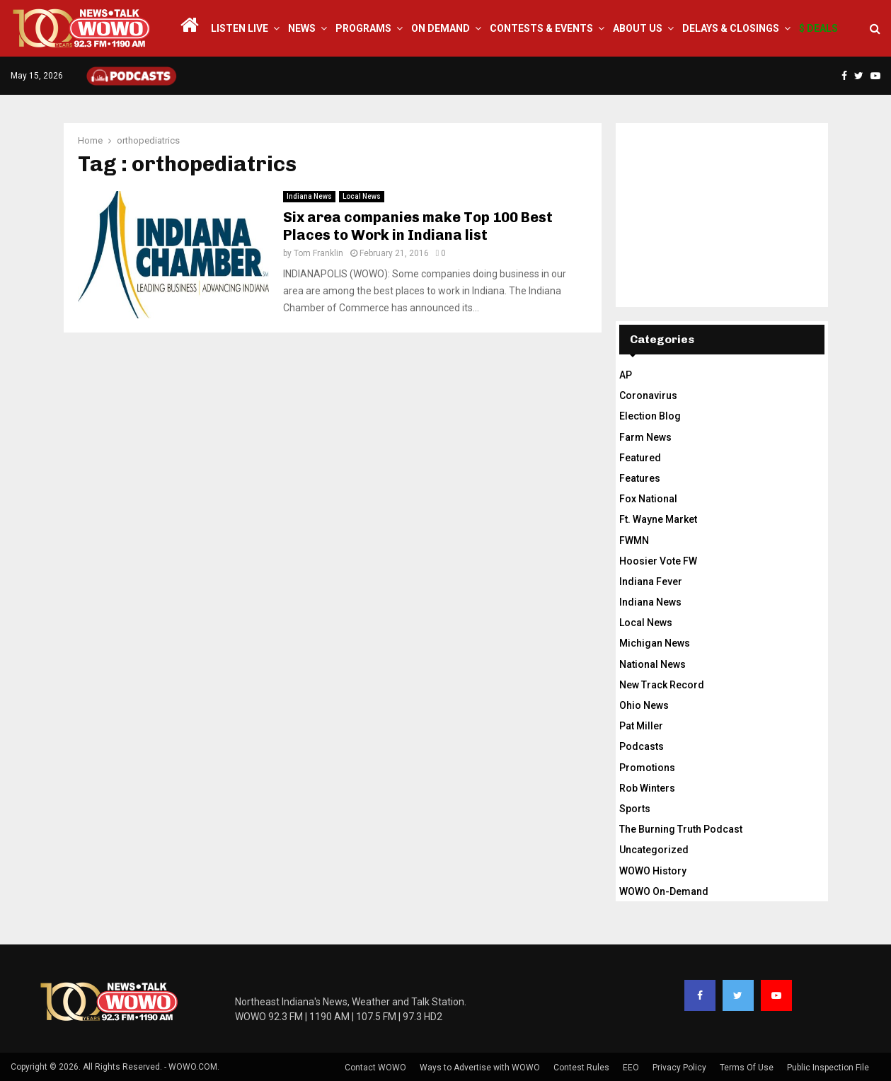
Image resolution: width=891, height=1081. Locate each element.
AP (625, 375)
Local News (362, 196)
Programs (363, 28)
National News (652, 664)
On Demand (440, 28)
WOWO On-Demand (663, 891)
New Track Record (661, 684)
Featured (640, 457)
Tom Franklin (318, 253)
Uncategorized (654, 849)
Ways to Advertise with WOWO (480, 1068)
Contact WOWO (375, 1068)
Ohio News (644, 705)
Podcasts (641, 746)
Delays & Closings (730, 28)
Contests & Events (541, 28)
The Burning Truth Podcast (680, 829)
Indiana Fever (650, 581)
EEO (631, 1068)
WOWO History (652, 871)
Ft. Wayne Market (658, 519)
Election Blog (650, 416)
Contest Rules (581, 1068)
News (302, 28)
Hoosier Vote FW (658, 561)
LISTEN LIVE (239, 28)
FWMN (634, 540)
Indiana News (309, 196)
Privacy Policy (679, 1068)
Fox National (648, 498)
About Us (637, 28)
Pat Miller (641, 726)
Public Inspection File (828, 1068)
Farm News (645, 437)
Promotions (647, 767)
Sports (634, 808)
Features (639, 478)
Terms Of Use (747, 1068)
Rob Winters (647, 788)
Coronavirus (648, 395)
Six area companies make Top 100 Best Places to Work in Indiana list (418, 226)
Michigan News (654, 643)
